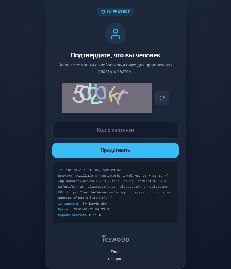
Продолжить (115, 150)
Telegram (115, 259)
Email (115, 251)
